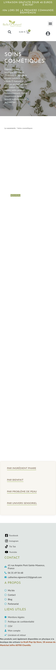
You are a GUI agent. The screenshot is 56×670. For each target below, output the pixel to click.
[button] (50, 23)
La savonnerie (10, 128)
